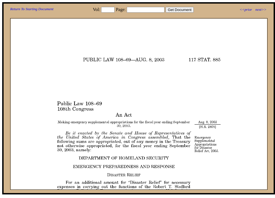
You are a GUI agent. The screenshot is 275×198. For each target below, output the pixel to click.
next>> (260, 9)
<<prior (245, 9)
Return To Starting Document (31, 9)
